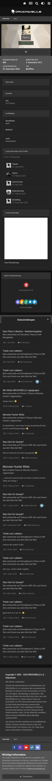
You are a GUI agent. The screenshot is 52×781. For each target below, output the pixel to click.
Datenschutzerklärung (36, 769)
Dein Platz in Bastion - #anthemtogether (22, 331)
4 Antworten (24, 342)
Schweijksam (26, 354)
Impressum (11, 678)
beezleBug (16, 200)
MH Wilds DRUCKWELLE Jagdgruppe (21, 390)
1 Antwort (27, 406)
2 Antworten (28, 433)
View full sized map (11, 263)
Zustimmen (26, 776)
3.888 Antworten (29, 458)
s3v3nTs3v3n (17, 182)
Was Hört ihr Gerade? (13, 442)
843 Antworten (25, 362)
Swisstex (24, 334)
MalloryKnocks (18, 191)
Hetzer (14, 173)
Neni (5, 334)
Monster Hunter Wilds (13, 414)
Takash (15, 164)
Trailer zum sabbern (12, 351)
